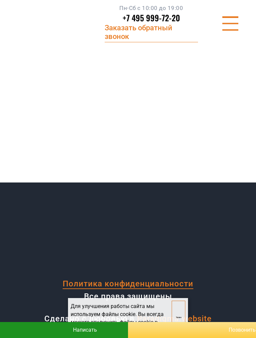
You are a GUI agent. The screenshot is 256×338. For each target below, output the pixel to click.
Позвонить (192, 330)
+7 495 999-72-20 (151, 18)
